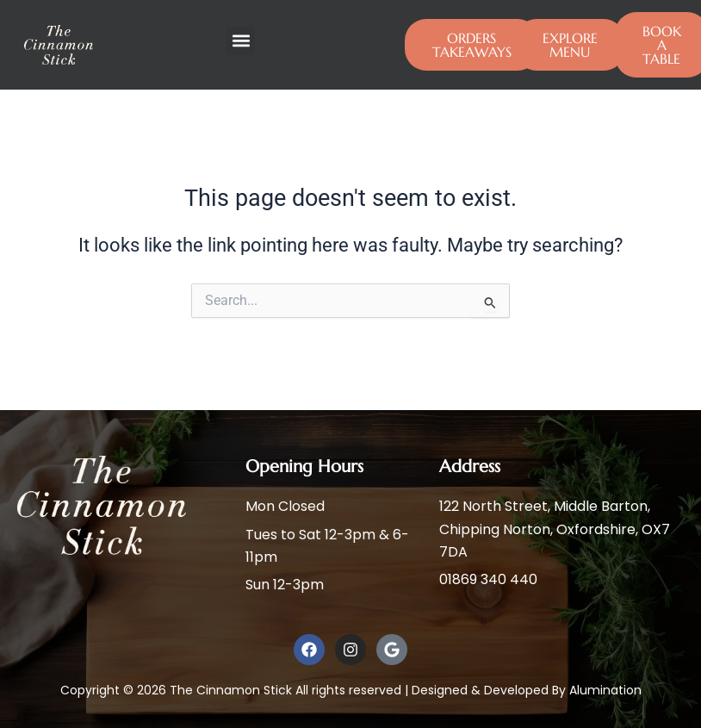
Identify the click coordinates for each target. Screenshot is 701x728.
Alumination (605, 690)
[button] (240, 41)
